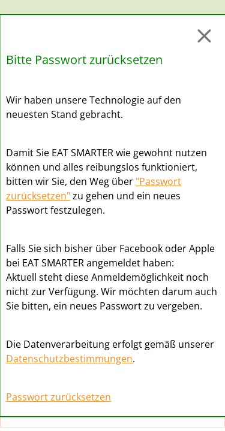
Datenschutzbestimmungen (69, 358)
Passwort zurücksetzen (58, 396)
